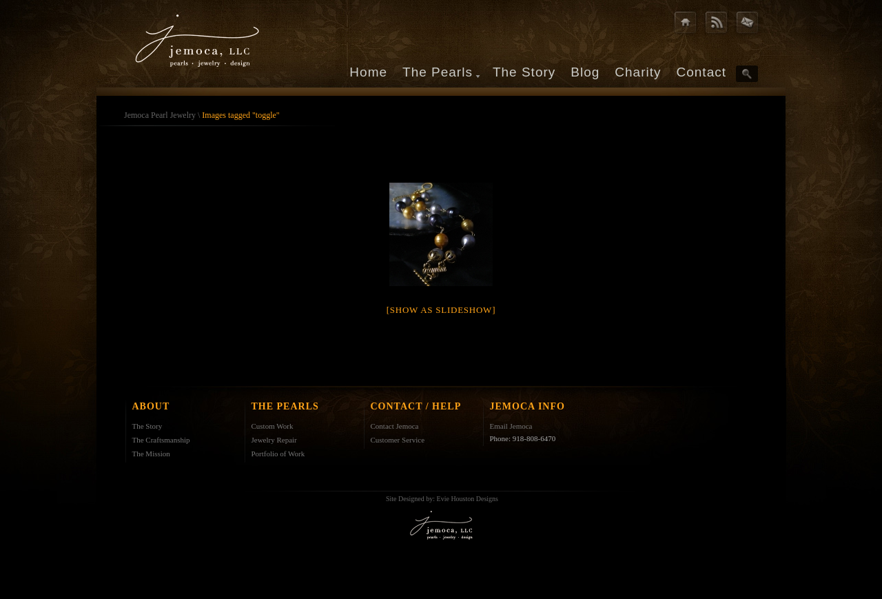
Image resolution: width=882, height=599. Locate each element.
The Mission (151, 453)
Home (368, 72)
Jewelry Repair (274, 440)
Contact (701, 72)
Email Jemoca (511, 426)
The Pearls (437, 72)
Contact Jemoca (395, 426)
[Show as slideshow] (441, 310)
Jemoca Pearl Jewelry (160, 115)
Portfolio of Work (278, 453)
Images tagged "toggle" (240, 115)
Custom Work (273, 426)
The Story (524, 72)
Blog (585, 72)
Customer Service (398, 440)
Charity (638, 72)
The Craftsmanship (161, 440)
